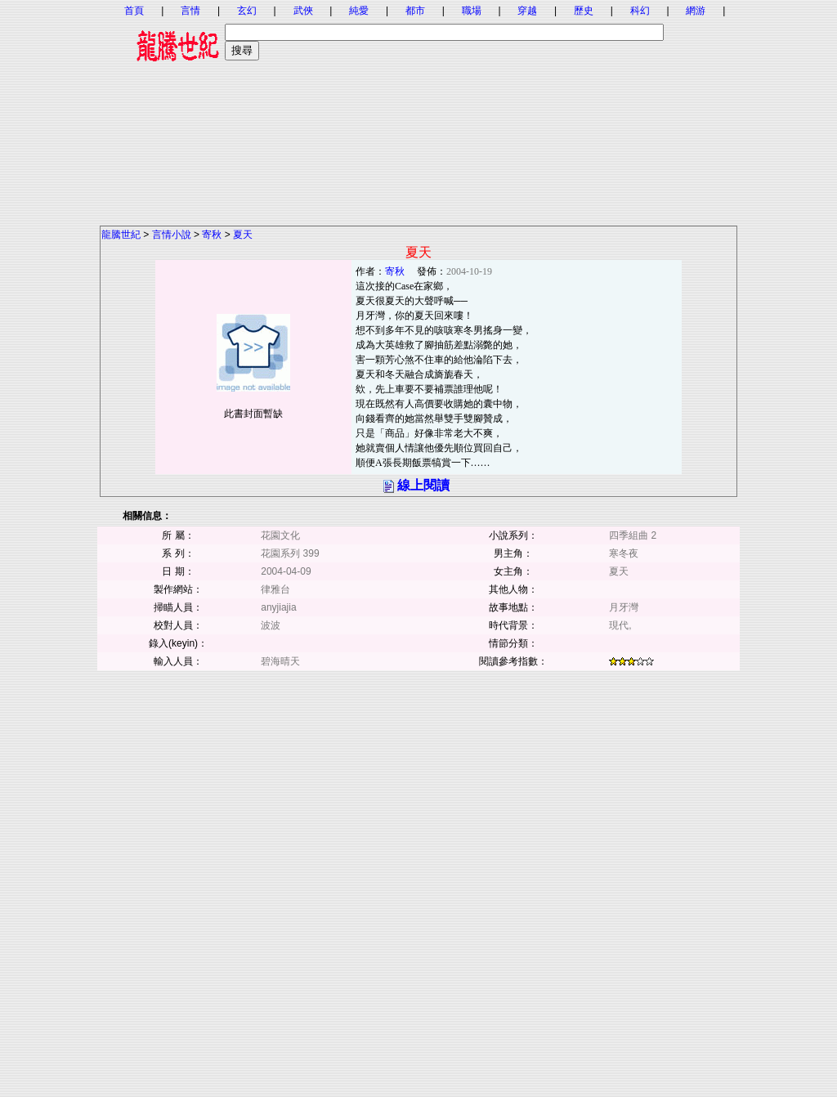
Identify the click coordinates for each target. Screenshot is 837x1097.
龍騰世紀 (121, 234)
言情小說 (171, 234)
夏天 (243, 234)
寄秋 (212, 234)
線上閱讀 (423, 485)
